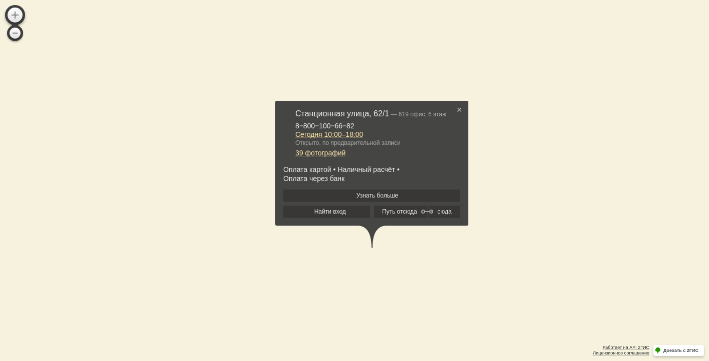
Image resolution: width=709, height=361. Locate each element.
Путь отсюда (399, 211)
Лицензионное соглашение (621, 352)
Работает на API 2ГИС (626, 347)
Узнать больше (377, 195)
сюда (444, 211)
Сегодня (329, 134)
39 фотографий (320, 153)
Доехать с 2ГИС (680, 350)
